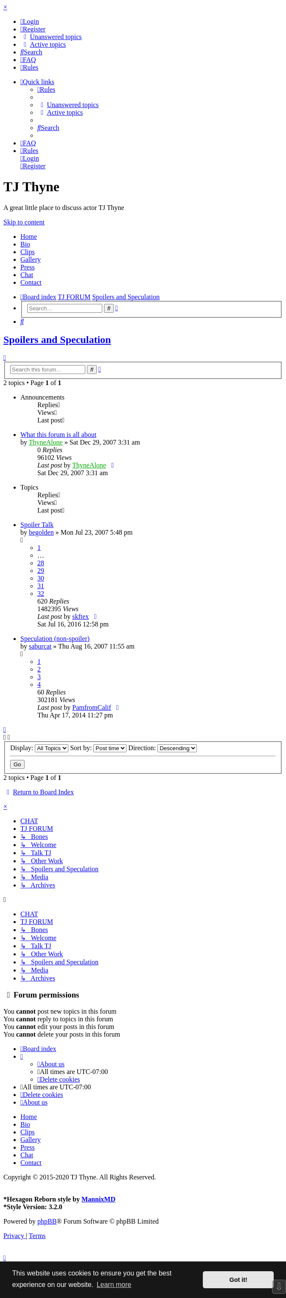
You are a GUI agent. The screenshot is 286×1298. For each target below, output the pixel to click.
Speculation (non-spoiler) (55, 638)
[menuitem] (29, 21)
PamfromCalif (91, 707)
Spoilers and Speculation (57, 339)
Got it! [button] (238, 1279)
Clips (27, 251)
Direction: (162, 747)
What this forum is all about (58, 434)
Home (28, 236)
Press (27, 267)
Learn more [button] (114, 1284)
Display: (39, 747)
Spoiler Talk (36, 524)
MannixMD (98, 1199)
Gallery (30, 259)
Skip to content (24, 222)
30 (40, 578)
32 (40, 593)
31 (40, 585)
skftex (80, 616)
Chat (26, 274)
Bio (25, 244)
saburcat (40, 646)
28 (40, 563)
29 (40, 570)
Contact (31, 282)
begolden (41, 532)
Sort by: (98, 747)
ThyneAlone (46, 442)
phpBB (46, 1221)
